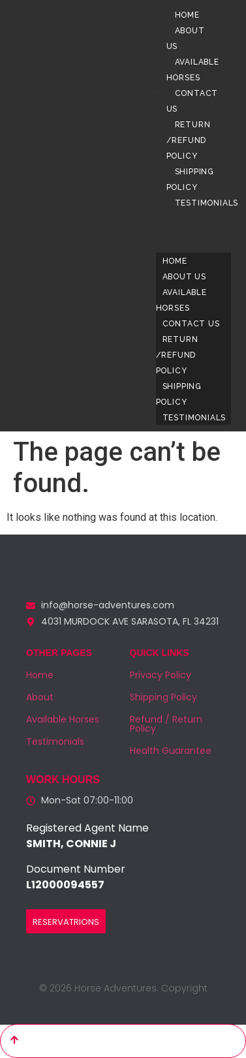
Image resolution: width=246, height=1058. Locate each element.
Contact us (191, 323)
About (40, 697)
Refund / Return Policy (166, 724)
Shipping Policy (179, 394)
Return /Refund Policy (188, 140)
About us (184, 276)
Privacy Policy (160, 674)
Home (187, 15)
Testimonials (194, 417)
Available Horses (181, 300)
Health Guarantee (170, 750)
